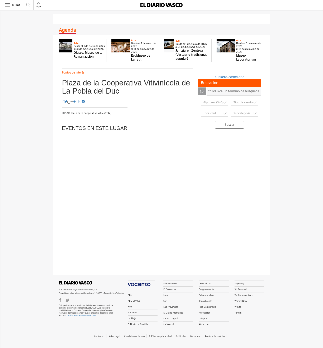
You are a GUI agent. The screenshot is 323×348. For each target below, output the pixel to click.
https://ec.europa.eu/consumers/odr (80, 315)
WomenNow (241, 301)
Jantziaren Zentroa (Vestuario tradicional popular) (191, 54)
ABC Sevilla (134, 301)
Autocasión (204, 313)
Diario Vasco (170, 283)
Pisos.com (204, 324)
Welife (238, 307)
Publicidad (180, 336)
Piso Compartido (207, 307)
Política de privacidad (160, 336)
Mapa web (195, 336)
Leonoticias (205, 283)
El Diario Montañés (173, 313)
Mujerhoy (239, 283)
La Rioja (132, 318)
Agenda (67, 30)
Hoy (130, 307)
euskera (221, 77)
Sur (165, 301)
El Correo (132, 312)
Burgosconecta (206, 289)
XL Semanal (241, 289)
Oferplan (203, 319)
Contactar (99, 336)
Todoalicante (205, 301)
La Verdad (168, 324)
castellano (236, 77)
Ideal (166, 295)
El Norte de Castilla (138, 324)
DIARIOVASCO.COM (75, 283)
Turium (238, 313)
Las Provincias (170, 307)
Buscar (230, 124)
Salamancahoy (206, 295)
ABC (130, 295)
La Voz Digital (170, 319)
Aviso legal (114, 336)
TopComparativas (244, 295)
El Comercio (169, 289)
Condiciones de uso (134, 336)
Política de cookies (215, 336)
